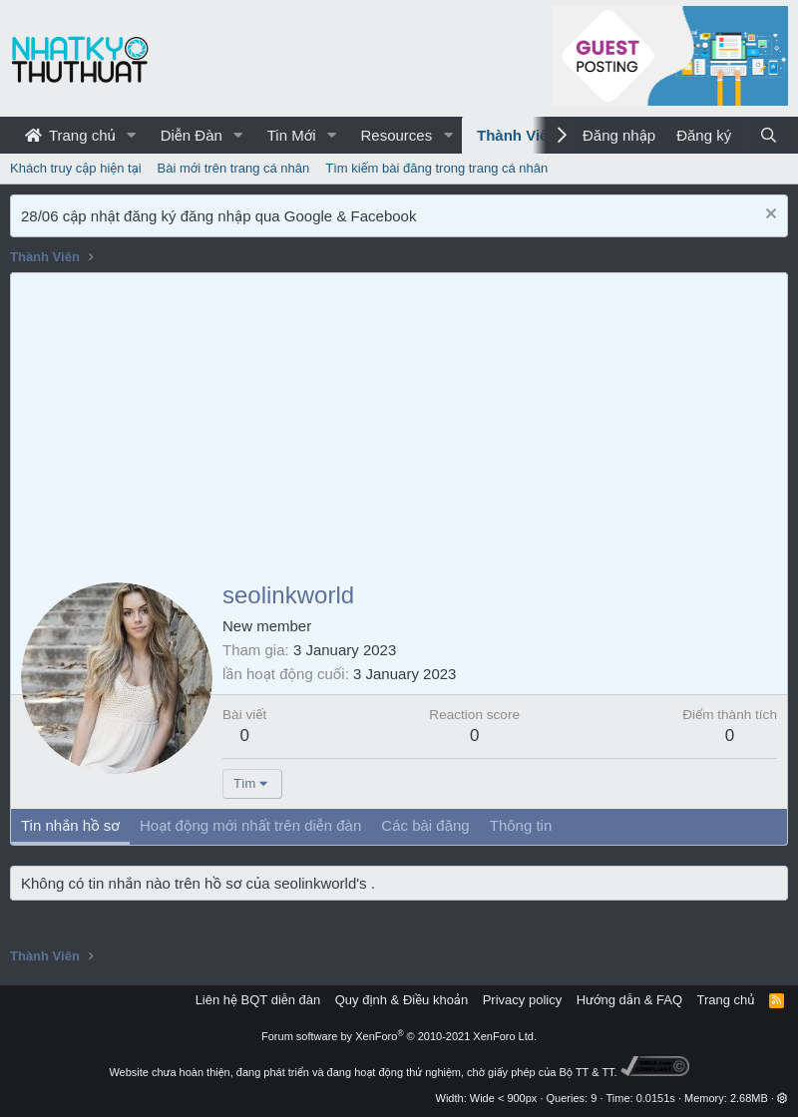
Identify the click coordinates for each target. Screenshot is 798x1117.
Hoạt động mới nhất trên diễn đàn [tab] (250, 825)
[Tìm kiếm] (768, 135)
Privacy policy (522, 999)
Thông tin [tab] (521, 825)
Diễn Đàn (191, 135)
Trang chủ (70, 135)
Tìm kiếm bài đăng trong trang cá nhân (436, 168)
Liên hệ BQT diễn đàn (258, 999)
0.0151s (655, 1098)
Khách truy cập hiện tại (76, 168)
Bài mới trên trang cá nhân (234, 168)
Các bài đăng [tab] (425, 825)
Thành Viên (517, 135)
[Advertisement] (399, 422)
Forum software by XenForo (399, 1036)
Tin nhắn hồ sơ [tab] (70, 825)
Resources (396, 135)
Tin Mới (291, 135)
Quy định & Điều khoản (401, 999)
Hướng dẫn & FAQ (629, 999)
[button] (132, 135)
